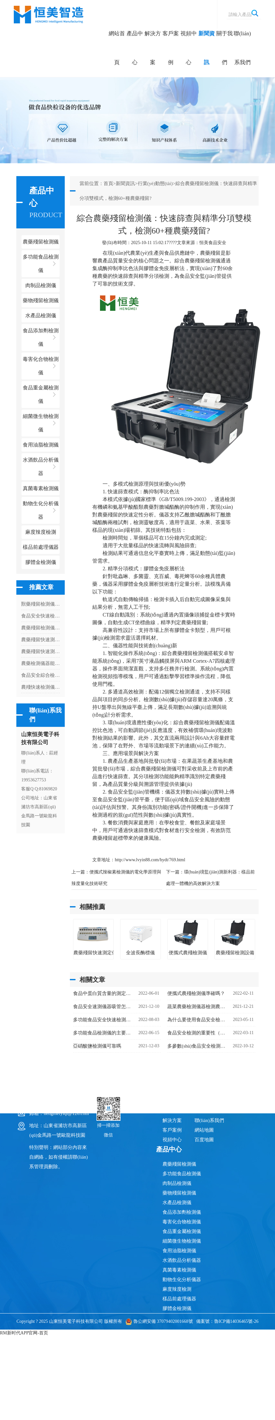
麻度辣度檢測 (176, 1289)
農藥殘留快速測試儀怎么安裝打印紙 (40, 651)
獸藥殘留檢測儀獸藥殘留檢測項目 (40, 604)
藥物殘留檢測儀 (179, 1192)
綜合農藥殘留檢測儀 (197, 260)
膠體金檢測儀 (40, 562)
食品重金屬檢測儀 (181, 1231)
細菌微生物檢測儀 (181, 1241)
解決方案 (153, 47)
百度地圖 (204, 1139)
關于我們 (224, 47)
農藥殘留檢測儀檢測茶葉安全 (40, 627)
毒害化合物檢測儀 (181, 1221)
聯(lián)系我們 (242, 47)
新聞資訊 (206, 47)
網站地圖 (204, 1130)
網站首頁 (117, 47)
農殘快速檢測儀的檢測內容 (40, 687)
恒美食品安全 (212, 242)
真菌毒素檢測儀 (179, 1269)
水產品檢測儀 (176, 1202)
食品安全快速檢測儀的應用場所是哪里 (40, 615)
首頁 (108, 183)
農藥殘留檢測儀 (179, 1164)
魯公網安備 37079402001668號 (159, 1321)
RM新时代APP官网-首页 (24, 1333)
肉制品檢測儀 (176, 1183)
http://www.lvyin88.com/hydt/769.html (150, 859)
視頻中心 (188, 47)
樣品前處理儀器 (179, 1298)
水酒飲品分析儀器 (181, 1260)
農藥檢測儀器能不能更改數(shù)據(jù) (40, 663)
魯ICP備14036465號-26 (236, 1321)
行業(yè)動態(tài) (155, 183)
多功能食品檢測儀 (181, 1173)
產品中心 (135, 47)
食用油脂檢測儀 (179, 1250)
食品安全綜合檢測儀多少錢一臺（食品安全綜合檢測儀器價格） (40, 675)
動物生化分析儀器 (181, 1279)
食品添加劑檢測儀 (181, 1212)
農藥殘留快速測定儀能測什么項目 (40, 639)
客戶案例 (170, 47)
